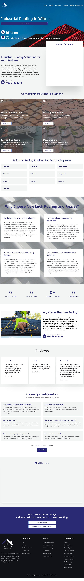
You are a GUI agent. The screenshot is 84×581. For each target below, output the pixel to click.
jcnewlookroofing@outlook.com (42, 529)
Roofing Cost (25, 553)
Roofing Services (26, 556)
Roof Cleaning (68, 570)
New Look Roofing (7, 65)
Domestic (65, 5)
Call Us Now (42, 452)
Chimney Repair (68, 548)
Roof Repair (46, 553)
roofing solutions (66, 230)
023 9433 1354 (42, 524)
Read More (7, 124)
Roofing (51, 5)
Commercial (58, 5)
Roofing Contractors (27, 551)
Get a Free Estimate (8, 23)
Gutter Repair (67, 551)
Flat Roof (66, 545)
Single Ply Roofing (69, 553)
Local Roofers (79, 5)
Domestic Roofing (48, 548)
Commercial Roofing (48, 545)
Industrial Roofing (48, 551)
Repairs (72, 5)
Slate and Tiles (68, 556)
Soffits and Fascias (69, 559)
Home (45, 5)
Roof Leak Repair (47, 559)
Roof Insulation (47, 556)
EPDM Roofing (68, 565)
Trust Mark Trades (52, 578)
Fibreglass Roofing (69, 562)
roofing (25, 224)
